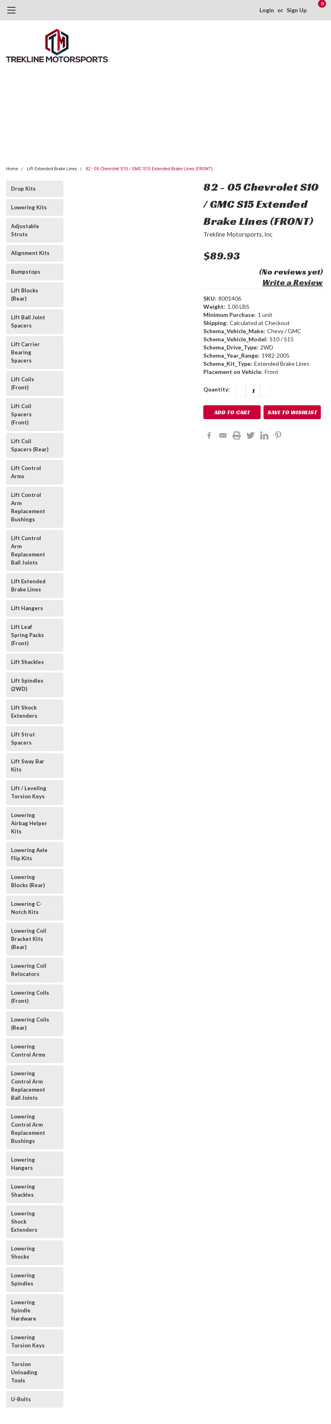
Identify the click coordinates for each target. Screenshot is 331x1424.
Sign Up (297, 10)
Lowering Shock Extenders (24, 1221)
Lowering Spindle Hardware (23, 1310)
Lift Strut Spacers (23, 738)
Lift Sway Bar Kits (27, 765)
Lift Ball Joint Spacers (28, 321)
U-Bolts (21, 1399)
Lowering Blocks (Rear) (28, 881)
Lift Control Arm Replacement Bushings (28, 507)
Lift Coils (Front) (22, 383)
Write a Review (292, 282)
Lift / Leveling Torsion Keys (28, 792)
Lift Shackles (27, 662)
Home (12, 168)
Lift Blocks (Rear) (24, 294)
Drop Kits (23, 188)
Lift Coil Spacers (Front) (21, 414)
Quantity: (216, 389)
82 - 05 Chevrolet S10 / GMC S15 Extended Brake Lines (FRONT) (149, 168)
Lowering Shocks (23, 1252)
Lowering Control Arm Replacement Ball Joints (28, 1085)
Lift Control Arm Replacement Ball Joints (28, 550)
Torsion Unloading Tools (24, 1372)
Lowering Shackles (23, 1190)
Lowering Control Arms (28, 1050)
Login (266, 10)
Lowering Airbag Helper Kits (29, 823)
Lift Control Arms (26, 472)
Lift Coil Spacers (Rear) (29, 445)
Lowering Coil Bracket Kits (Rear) (28, 938)
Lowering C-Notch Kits (26, 908)
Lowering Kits (29, 207)
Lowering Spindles (23, 1279)
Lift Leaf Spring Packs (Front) (27, 635)
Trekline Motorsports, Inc (237, 234)
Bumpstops (25, 271)
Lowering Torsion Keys (28, 1341)
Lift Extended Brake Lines (52, 168)
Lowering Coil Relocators (28, 970)
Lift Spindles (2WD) (27, 684)
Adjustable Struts (25, 230)
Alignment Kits (30, 253)
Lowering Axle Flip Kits (29, 854)
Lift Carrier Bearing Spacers (25, 352)
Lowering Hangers (23, 1163)
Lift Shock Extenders (24, 711)
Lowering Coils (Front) (30, 996)
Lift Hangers (27, 608)
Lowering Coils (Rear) (30, 1023)
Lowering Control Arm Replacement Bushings (28, 1128)
